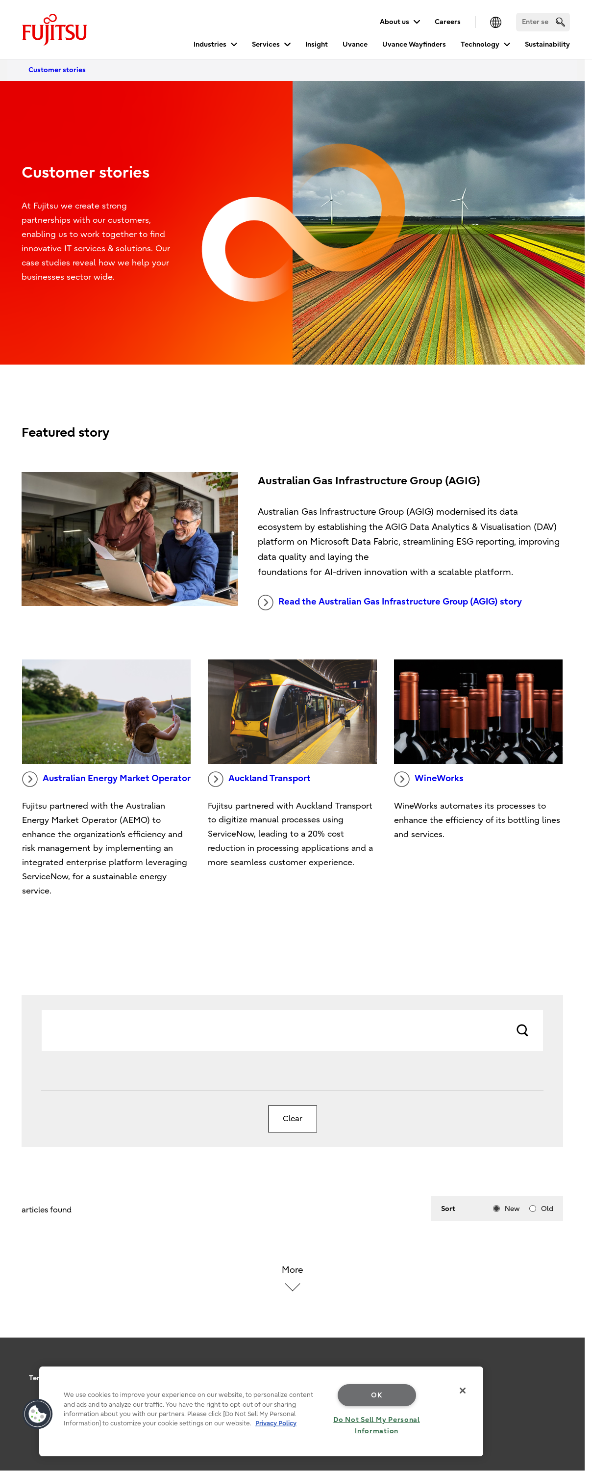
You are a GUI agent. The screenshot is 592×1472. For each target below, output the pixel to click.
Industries (210, 44)
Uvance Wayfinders (414, 44)
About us (394, 22)
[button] (37, 1414)
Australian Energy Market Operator (106, 779)
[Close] (462, 1390)
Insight (316, 44)
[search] (560, 21)
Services (266, 44)
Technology (480, 44)
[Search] (543, 22)
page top (570, 1359)
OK (376, 1395)
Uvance (355, 44)
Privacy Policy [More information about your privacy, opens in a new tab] (275, 1423)
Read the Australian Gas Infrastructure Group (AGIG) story (390, 602)
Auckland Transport (259, 779)
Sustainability (547, 44)
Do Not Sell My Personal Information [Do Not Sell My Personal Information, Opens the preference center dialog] (376, 1425)
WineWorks (429, 779)
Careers (448, 22)
